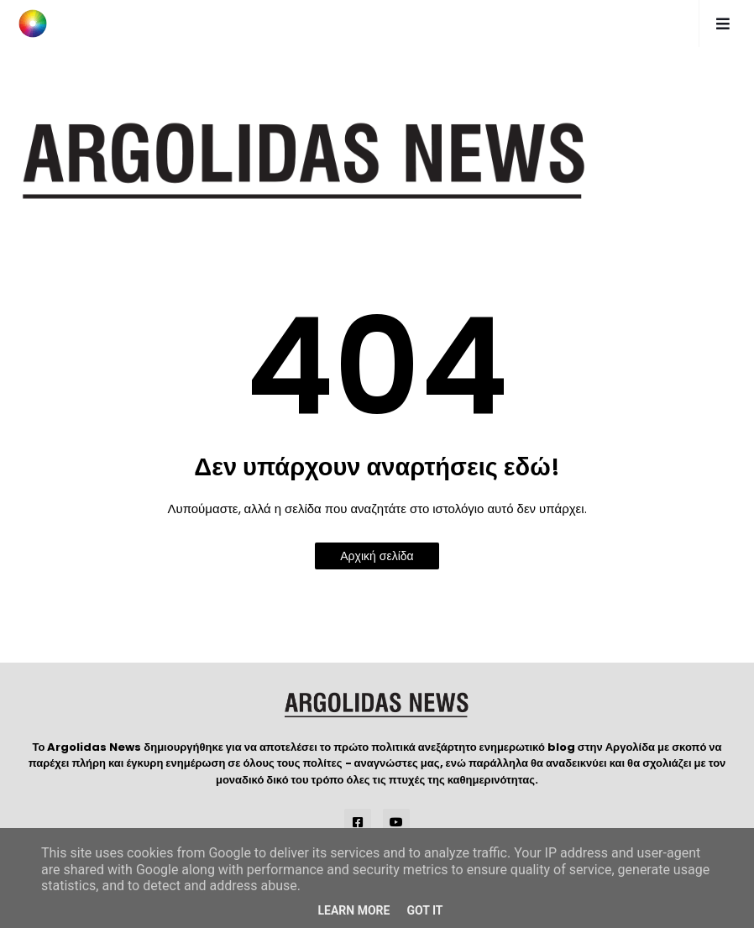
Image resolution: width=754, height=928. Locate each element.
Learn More (353, 910)
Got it (424, 910)
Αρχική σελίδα (376, 556)
